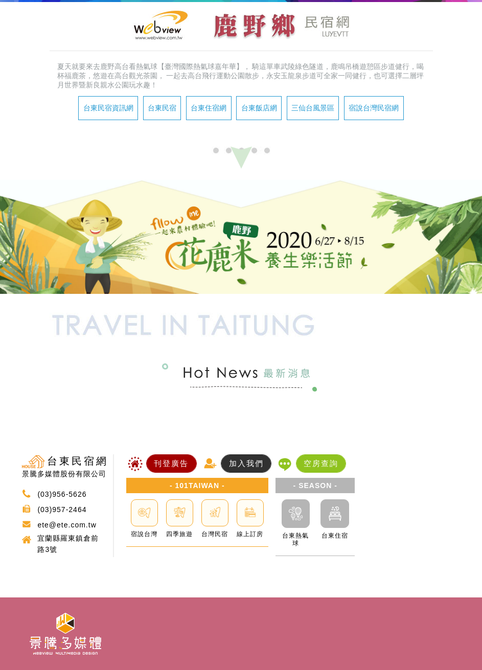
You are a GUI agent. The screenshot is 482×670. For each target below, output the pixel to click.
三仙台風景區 (312, 108)
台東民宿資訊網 (108, 108)
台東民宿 (162, 108)
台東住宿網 (208, 108)
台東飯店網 (259, 108)
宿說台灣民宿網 (374, 108)
